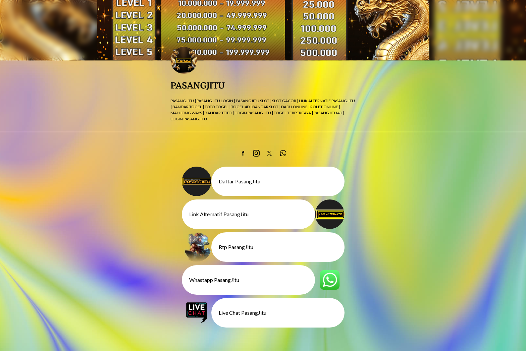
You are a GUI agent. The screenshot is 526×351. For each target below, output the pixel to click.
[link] (243, 153)
